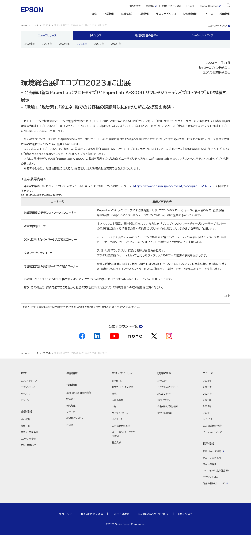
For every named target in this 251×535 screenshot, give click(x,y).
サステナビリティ (166, 14)
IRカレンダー (163, 394)
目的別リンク (134, 6)
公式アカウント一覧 (123, 326)
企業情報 (109, 14)
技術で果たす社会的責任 (78, 393)
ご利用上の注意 (120, 514)
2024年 (64, 44)
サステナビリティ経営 (122, 387)
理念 (94, 14)
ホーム (24, 25)
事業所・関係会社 (29, 432)
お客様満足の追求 (121, 426)
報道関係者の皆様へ (147, 35)
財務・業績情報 (164, 413)
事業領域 (126, 14)
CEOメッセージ (29, 381)
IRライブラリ (163, 400)
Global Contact (209, 6)
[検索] (228, 5)
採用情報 (224, 14)
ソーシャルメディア (202, 35)
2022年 (99, 44)
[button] (34, 373)
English (191, 6)
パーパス (25, 394)
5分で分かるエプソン (168, 387)
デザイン (70, 412)
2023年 (46, 25)
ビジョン (25, 400)
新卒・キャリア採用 (212, 451)
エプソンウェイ (28, 387)
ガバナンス (117, 419)
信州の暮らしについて (214, 483)
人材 (114, 406)
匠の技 (69, 425)
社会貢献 (116, 442)
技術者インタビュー (75, 418)
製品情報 (150, 6)
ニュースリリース (47, 35)
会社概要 (25, 419)
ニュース (208, 14)
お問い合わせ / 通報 (171, 6)
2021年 (116, 44)
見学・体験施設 (28, 445)
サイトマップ (65, 514)
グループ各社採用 (212, 458)
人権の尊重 (117, 400)
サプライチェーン (120, 413)
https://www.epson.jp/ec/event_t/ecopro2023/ (170, 186)
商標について (185, 514)
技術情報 (143, 14)
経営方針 (161, 381)
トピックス (95, 35)
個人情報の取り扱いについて (153, 514)
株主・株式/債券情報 (167, 406)
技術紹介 (70, 399)
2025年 (47, 44)
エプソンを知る (210, 477)
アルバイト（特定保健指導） (216, 470)
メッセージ (117, 381)
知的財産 (70, 406)
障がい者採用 (209, 464)
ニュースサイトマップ (217, 26)
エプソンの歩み (28, 439)
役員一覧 (25, 426)
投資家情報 (190, 14)
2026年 (29, 44)
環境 (114, 394)
